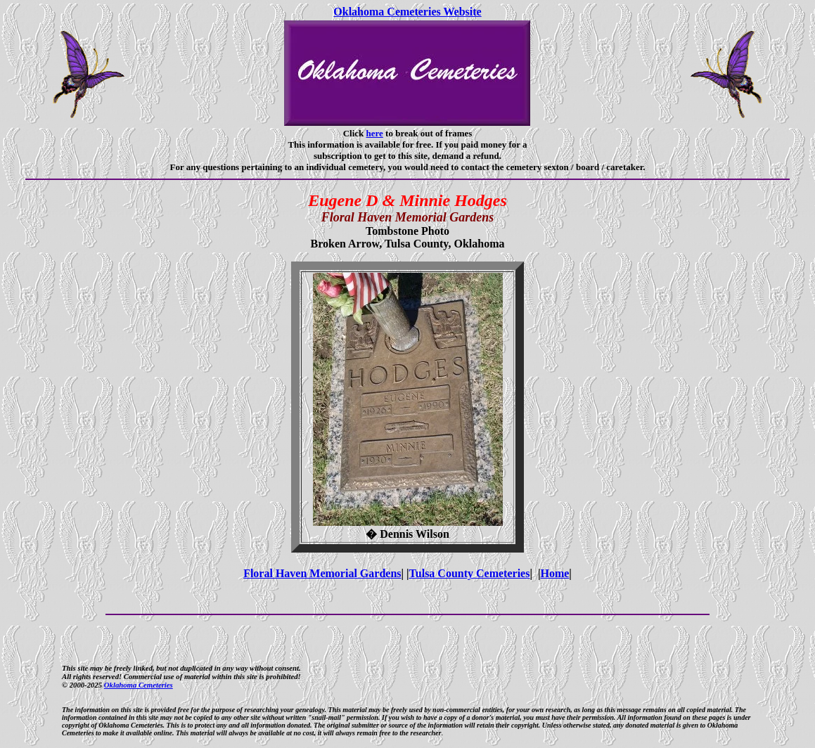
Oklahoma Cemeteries (138, 685)
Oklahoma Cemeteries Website (407, 12)
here (374, 133)
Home (554, 573)
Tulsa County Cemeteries (469, 573)
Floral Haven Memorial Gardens (322, 573)
